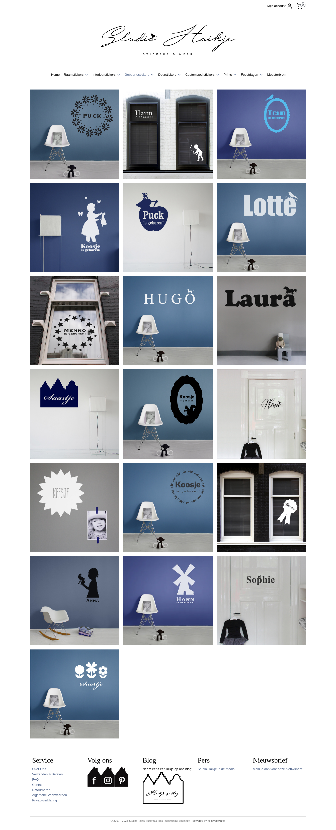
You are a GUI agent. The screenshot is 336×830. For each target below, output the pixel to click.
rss (161, 820)
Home (55, 74)
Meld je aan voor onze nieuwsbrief (277, 769)
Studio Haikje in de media (216, 769)
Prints (230, 75)
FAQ (35, 779)
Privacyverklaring (44, 800)
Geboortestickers (139, 75)
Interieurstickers (107, 75)
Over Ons (39, 769)
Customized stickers (202, 75)
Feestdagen (252, 75)
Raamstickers (76, 75)
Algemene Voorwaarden (49, 795)
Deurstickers (169, 75)
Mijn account (280, 6)
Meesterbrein (276, 74)
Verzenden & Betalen (47, 774)
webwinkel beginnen (177, 820)
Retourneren (41, 790)
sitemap (152, 820)
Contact (37, 785)
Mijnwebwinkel (216, 820)
